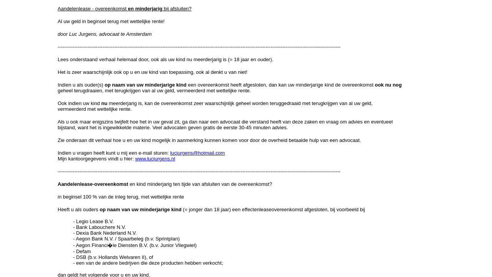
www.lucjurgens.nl (155, 159)
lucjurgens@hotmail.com (197, 153)
